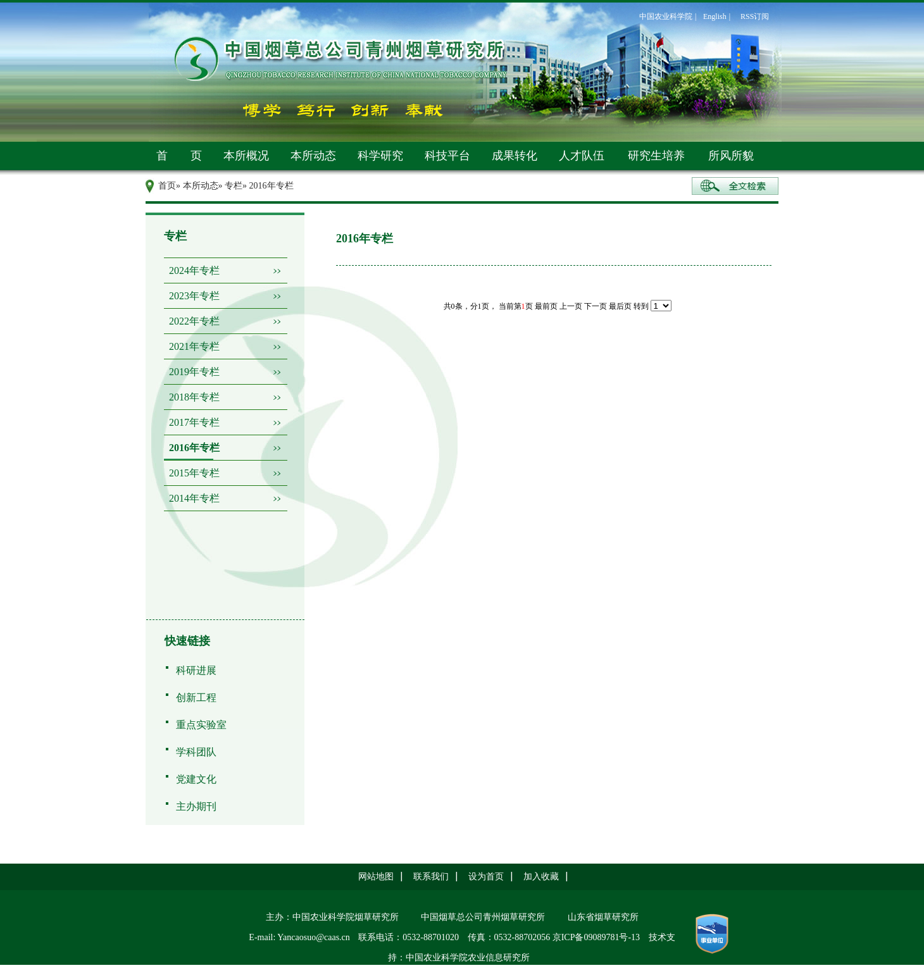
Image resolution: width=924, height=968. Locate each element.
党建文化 (196, 779)
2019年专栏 (194, 371)
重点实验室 (201, 724)
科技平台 (447, 155)
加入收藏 (541, 876)
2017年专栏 (194, 422)
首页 (167, 185)
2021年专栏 (194, 346)
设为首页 (486, 876)
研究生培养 (656, 155)
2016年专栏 (194, 447)
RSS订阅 (754, 16)
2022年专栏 (194, 321)
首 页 (179, 155)
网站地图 (376, 876)
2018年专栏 (194, 397)
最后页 (620, 306)
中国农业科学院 (665, 16)
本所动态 (313, 155)
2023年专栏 (194, 295)
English (715, 16)
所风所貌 (731, 155)
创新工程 (196, 697)
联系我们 (431, 876)
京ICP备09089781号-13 (596, 937)
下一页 (595, 306)
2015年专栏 (194, 473)
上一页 (570, 306)
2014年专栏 (194, 498)
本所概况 (246, 155)
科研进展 (196, 670)
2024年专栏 (194, 270)
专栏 (233, 185)
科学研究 (380, 155)
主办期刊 (196, 806)
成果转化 (514, 155)
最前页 (546, 306)
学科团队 (196, 752)
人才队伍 (581, 155)
